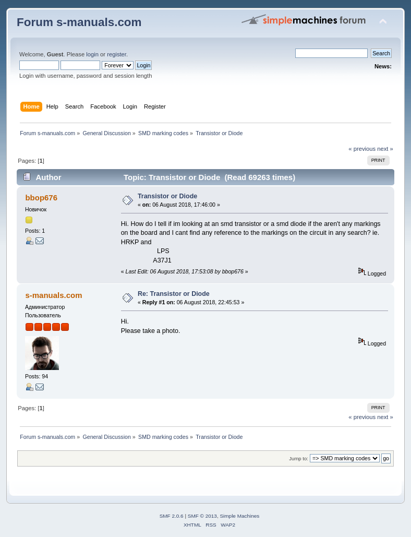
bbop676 (41, 197)
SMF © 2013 (202, 516)
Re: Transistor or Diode (174, 293)
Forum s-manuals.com (79, 22)
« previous (362, 149)
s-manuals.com (53, 295)
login (92, 54)
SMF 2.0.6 (172, 516)
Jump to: (298, 458)
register (116, 54)
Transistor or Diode (167, 196)
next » (385, 149)
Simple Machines (239, 516)
